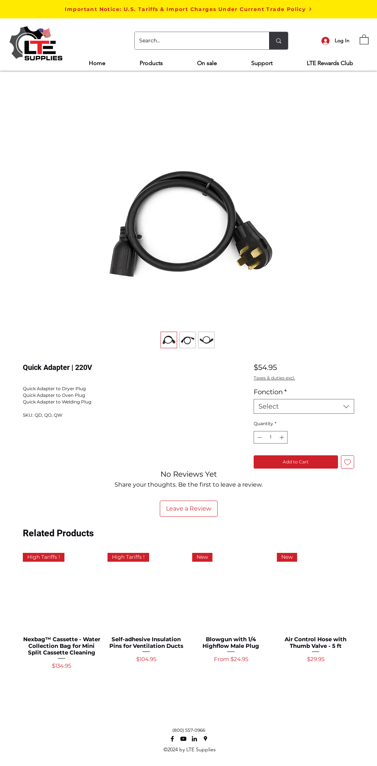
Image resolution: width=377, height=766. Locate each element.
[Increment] (282, 437)
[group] (188, 625)
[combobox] (304, 406)
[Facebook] (172, 738)
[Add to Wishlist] (347, 462)
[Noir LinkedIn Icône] (194, 738)
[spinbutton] (270, 437)
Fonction (270, 392)
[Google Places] (205, 738)
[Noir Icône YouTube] (183, 738)
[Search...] (196, 40)
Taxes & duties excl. (274, 378)
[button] (188, 9)
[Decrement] (259, 437)
